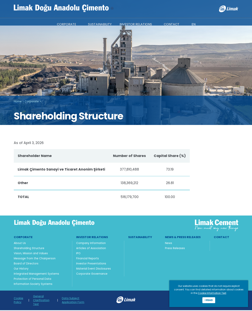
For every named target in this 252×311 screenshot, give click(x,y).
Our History (21, 269)
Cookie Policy (18, 301)
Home (18, 101)
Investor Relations (92, 238)
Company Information (91, 244)
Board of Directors (26, 264)
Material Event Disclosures (93, 269)
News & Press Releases (183, 238)
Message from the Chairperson (35, 259)
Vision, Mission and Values (31, 254)
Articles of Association (91, 249)
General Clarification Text (41, 301)
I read (209, 300)
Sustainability (140, 238)
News (168, 244)
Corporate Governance (91, 274)
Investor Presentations (91, 264)
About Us (20, 244)
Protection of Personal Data (32, 280)
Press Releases (175, 249)
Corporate (32, 101)
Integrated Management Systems (36, 274)
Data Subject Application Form (73, 301)
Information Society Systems (33, 285)
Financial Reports (87, 259)
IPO (78, 254)
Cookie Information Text (212, 293)
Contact (221, 238)
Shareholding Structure (29, 249)
